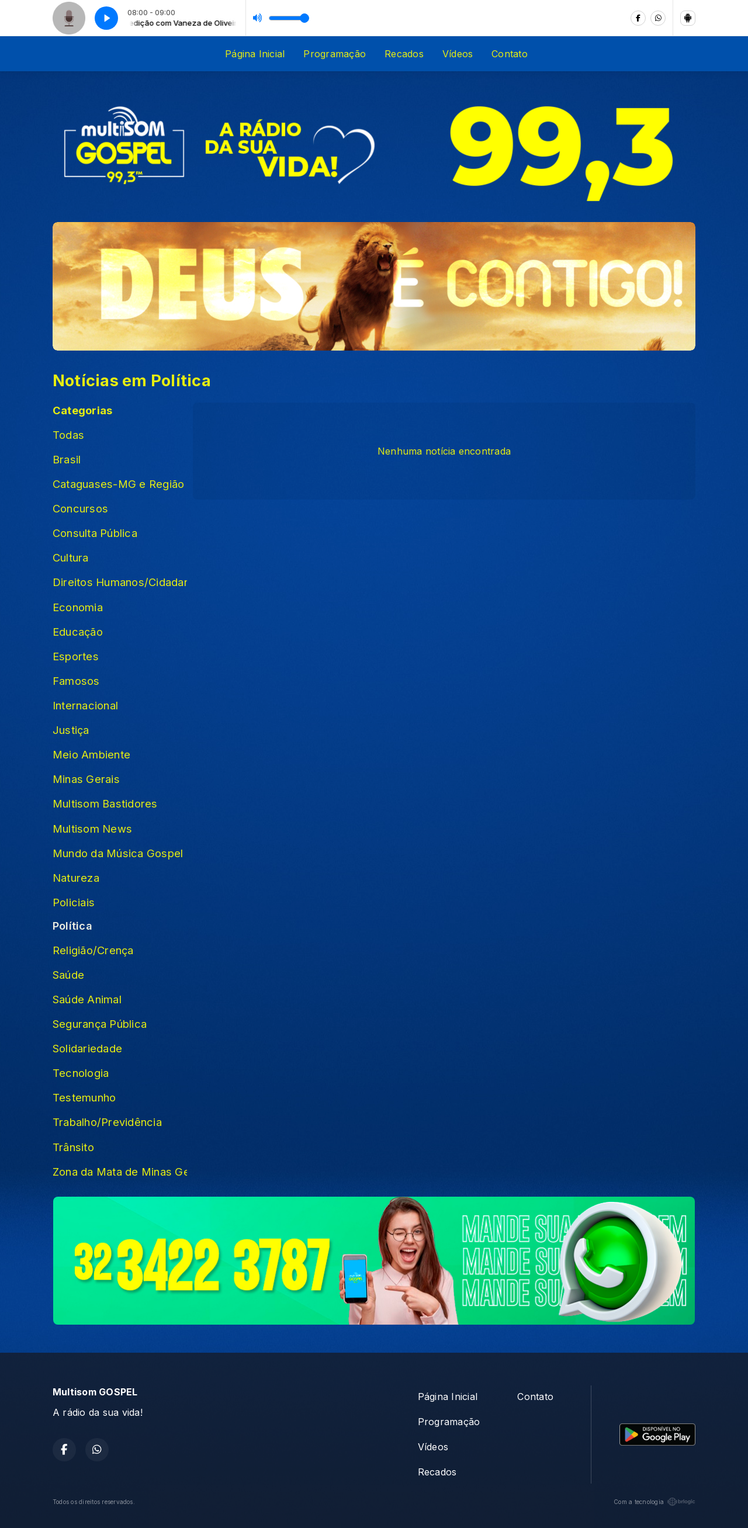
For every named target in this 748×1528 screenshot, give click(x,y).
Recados (404, 54)
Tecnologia (81, 1072)
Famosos (76, 680)
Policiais (74, 902)
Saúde (68, 974)
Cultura (71, 557)
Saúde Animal (87, 999)
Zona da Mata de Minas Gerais (120, 1171)
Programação (334, 54)
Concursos (80, 508)
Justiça (71, 729)
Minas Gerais (86, 778)
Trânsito (73, 1147)
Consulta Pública (95, 532)
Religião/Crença (93, 950)
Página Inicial (255, 54)
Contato (509, 54)
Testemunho (84, 1097)
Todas (68, 434)
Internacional (85, 705)
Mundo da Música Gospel (118, 853)
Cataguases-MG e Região (118, 483)
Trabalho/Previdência (107, 1121)
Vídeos (457, 54)
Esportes (76, 656)
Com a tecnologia (654, 1502)
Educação (78, 631)
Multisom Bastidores (105, 803)
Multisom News (92, 828)
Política (72, 925)
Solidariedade (87, 1048)
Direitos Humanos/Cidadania (120, 582)
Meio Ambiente (91, 754)
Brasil (67, 459)
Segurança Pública (100, 1023)
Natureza (76, 877)
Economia (78, 607)
